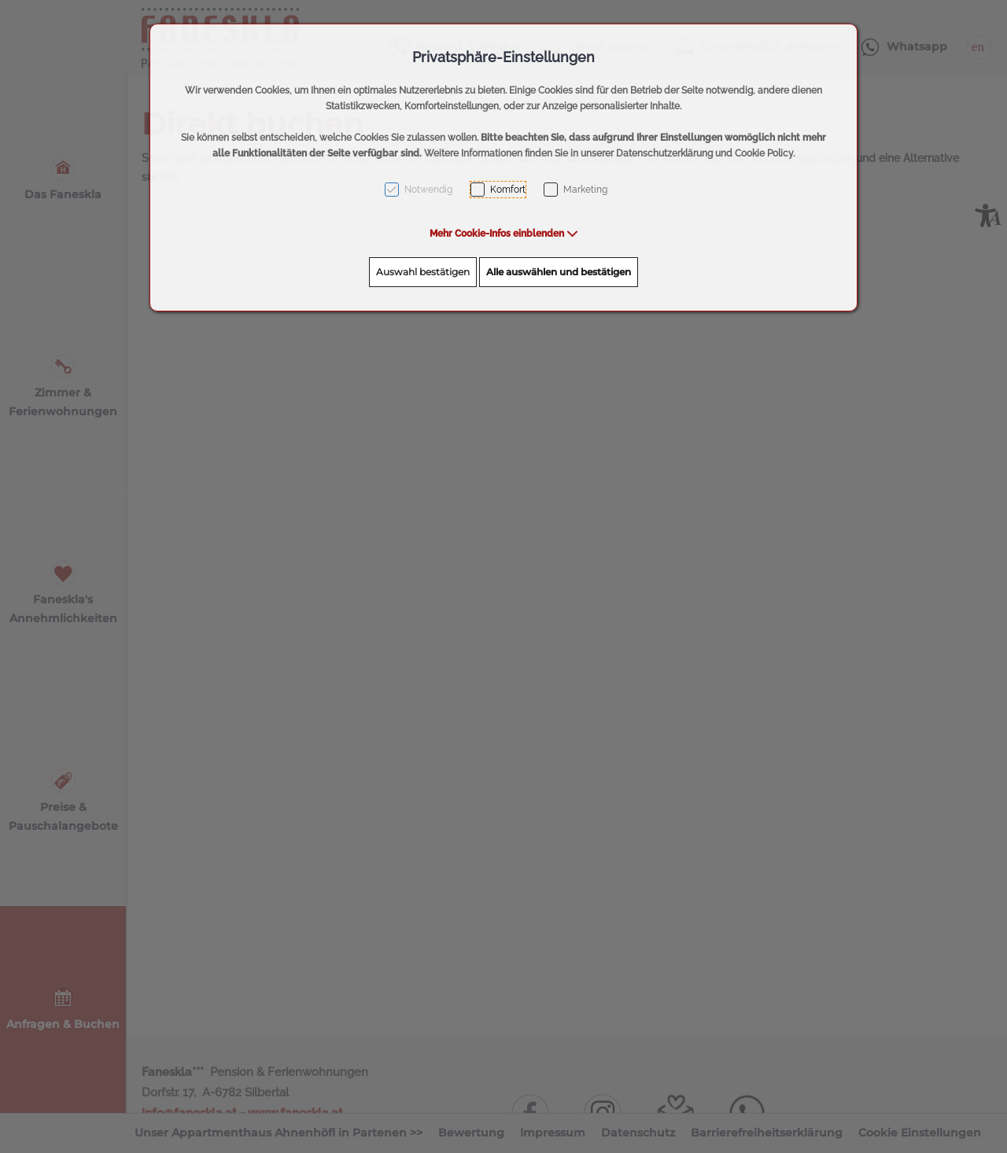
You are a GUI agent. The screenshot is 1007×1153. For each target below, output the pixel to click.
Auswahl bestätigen (423, 272)
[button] (504, 233)
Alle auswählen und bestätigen (558, 272)
